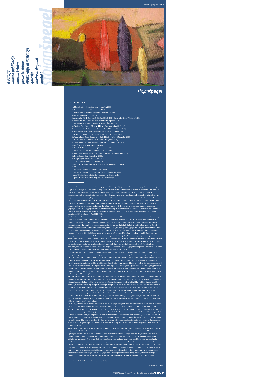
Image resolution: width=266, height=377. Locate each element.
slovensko (147, 5)
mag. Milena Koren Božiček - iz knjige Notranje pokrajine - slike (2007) (101, 153)
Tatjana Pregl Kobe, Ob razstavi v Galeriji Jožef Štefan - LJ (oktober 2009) (102, 137)
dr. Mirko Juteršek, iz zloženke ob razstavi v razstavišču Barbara (98, 172)
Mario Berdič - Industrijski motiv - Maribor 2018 (92, 107)
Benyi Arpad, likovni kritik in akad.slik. (89, 159)
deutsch (161, 5)
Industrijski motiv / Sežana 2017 (86, 115)
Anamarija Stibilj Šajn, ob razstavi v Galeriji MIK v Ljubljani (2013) (100, 129)
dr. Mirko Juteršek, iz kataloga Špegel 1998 (90, 169)
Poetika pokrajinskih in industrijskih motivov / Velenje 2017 (96, 112)
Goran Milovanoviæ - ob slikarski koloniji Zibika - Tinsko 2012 (98, 134)
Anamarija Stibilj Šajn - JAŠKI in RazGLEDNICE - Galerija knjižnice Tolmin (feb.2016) (107, 118)
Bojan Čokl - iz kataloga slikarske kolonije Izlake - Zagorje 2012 (98, 131)
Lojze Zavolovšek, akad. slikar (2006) (88, 156)
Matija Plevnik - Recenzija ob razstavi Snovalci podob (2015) (97, 121)
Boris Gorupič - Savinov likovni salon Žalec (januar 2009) (96, 140)
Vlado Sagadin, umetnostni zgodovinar (88, 161)
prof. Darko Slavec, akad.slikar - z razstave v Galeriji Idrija (96, 175)
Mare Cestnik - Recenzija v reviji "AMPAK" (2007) (93, 150)
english (155, 5)
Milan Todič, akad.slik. (82, 167)
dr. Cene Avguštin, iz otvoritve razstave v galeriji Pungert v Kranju (99, 164)
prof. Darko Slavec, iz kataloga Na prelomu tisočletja (94, 178)
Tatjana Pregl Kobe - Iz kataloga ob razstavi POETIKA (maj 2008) (99, 142)
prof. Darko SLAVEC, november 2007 (88, 145)
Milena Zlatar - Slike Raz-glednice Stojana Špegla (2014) (95, 123)
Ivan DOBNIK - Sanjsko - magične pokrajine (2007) (94, 148)
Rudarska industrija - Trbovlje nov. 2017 (89, 110)
